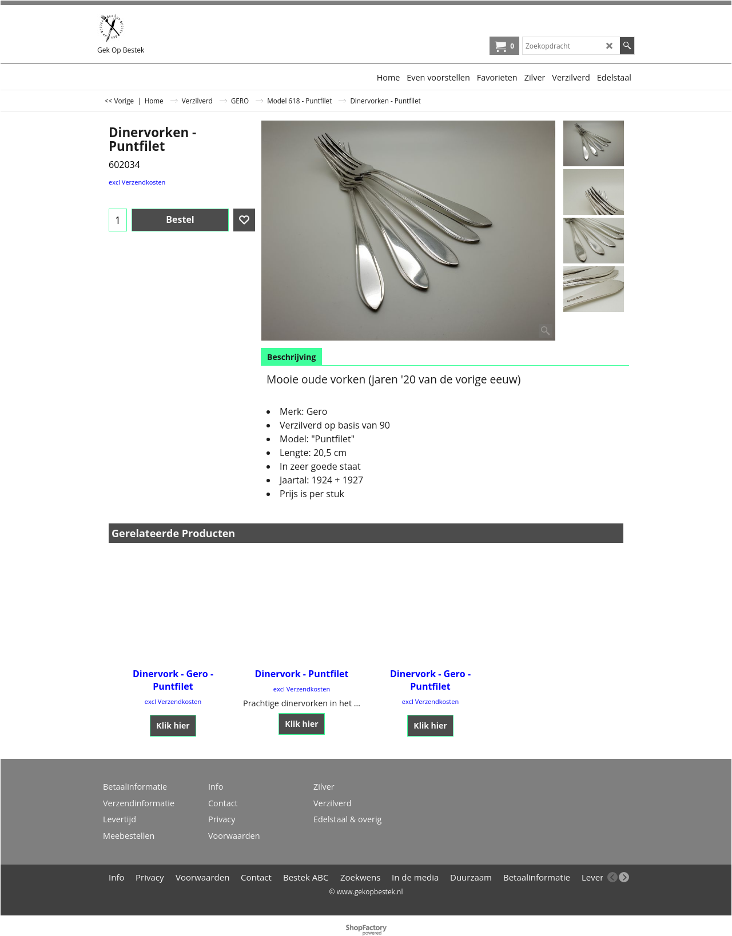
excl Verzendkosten (137, 182)
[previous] (612, 877)
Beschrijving (291, 356)
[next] (624, 877)
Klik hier (172, 725)
